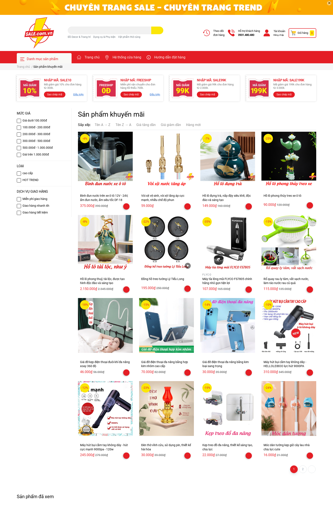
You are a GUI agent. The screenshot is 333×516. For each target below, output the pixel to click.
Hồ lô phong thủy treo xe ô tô (282, 195)
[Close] (329, 3)
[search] (157, 30)
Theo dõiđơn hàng (218, 33)
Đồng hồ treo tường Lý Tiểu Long (162, 279)
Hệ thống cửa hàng (127, 57)
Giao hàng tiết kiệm (35, 212)
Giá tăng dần (146, 125)
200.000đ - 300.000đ (36, 134)
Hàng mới (193, 125)
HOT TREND (30, 180)
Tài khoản (279, 31)
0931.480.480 (246, 35)
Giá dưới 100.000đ (35, 120)
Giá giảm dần (171, 125)
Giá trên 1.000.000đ (36, 154)
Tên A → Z (102, 125)
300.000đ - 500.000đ (36, 141)
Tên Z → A (123, 125)
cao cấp (28, 173)
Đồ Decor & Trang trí (79, 36)
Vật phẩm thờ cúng (129, 36)
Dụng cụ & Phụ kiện (104, 36)
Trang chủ (92, 57)
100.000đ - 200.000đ (36, 127)
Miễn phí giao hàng (35, 199)
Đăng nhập (279, 35)
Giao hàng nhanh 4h (36, 205)
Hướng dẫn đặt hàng (169, 57)
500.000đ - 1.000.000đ (38, 147)
